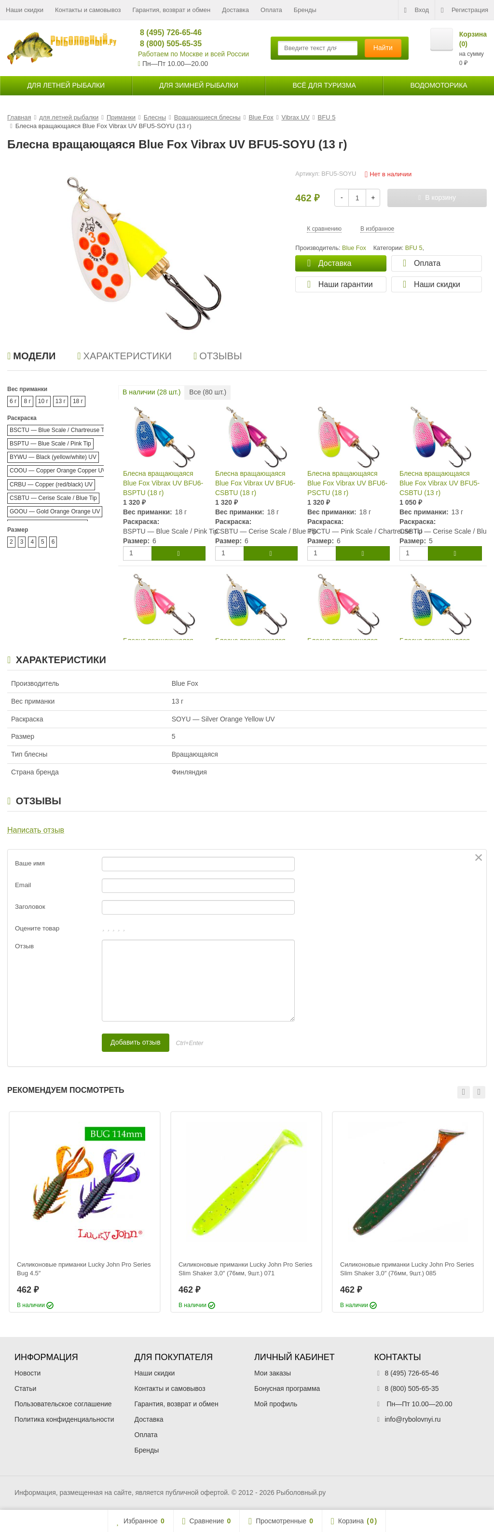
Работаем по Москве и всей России (193, 54)
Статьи (25, 1388)
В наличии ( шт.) (151, 392)
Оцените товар (37, 928)
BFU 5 (414, 248)
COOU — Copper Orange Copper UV (58, 470)
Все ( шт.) (207, 392)
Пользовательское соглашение (63, 1404)
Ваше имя (30, 863)
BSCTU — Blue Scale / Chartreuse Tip (59, 430)
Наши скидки (24, 9)
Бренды (305, 9)
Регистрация (464, 10)
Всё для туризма (324, 85)
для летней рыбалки (66, 85)
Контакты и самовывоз (88, 9)
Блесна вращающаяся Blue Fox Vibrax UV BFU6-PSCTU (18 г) (347, 483)
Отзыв (24, 946)
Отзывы (217, 356)
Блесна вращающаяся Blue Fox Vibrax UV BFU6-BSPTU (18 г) (163, 483)
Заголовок (30, 906)
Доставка (235, 9)
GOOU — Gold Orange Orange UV (55, 511)
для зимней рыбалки (198, 85)
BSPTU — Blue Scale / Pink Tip (50, 443)
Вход (416, 10)
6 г (13, 401)
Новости (27, 1373)
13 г (60, 401)
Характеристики (124, 356)
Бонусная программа (287, 1388)
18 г (78, 401)
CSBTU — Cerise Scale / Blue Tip (53, 498)
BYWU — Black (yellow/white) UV (53, 457)
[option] (84, 1212)
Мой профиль (275, 1404)
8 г (27, 401)
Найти (383, 48)
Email (23, 885)
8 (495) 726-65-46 (166, 32)
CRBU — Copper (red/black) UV (51, 484)
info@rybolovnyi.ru (413, 1419)
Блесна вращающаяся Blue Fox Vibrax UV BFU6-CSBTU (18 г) (255, 483)
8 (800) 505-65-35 (166, 43)
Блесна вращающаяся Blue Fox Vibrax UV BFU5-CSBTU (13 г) (439, 483)
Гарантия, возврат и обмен (172, 9)
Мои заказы (272, 1373)
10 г (43, 401)
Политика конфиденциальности (64, 1419)
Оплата (271, 9)
